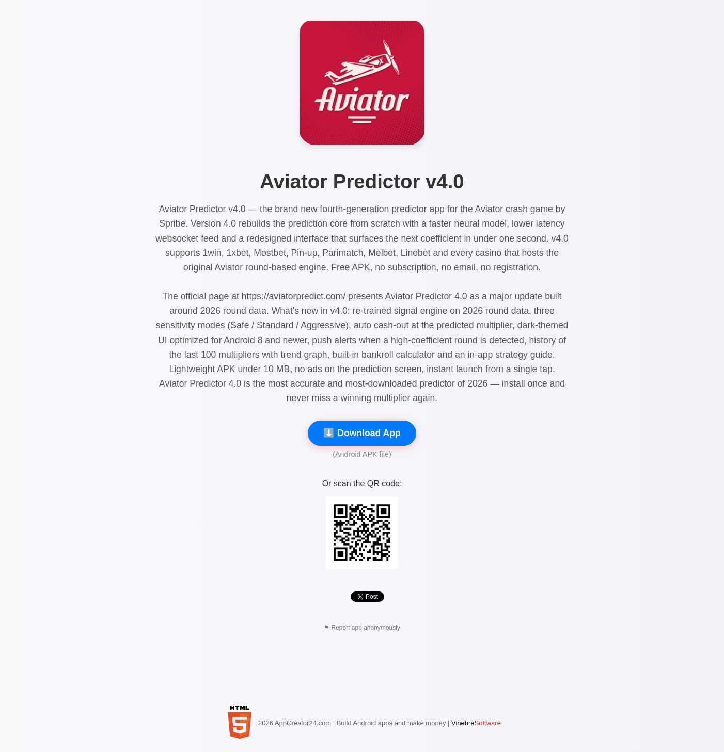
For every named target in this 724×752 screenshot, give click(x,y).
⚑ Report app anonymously (362, 627)
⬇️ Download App (361, 433)
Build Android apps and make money (391, 723)
